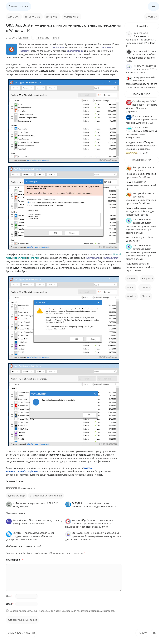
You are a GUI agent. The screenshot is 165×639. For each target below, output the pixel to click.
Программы (33, 16)
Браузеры (147, 278)
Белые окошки (18, 6)
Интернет (52, 16)
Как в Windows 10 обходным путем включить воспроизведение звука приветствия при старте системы (141, 226)
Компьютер (71, 16)
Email (9, 603)
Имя (9, 596)
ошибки (131, 296)
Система (151, 16)
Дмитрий (24, 37)
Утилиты (145, 287)
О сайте (142, 633)
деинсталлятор (16, 495)
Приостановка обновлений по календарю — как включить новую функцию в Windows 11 (141, 39)
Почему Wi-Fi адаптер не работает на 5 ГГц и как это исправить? (141, 69)
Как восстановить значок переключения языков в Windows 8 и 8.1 (141, 119)
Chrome (146, 296)
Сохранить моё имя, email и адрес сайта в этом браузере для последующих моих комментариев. (62, 610)
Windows (14, 16)
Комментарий (14, 559)
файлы (130, 287)
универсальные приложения (46, 495)
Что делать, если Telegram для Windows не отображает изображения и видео (141, 145)
